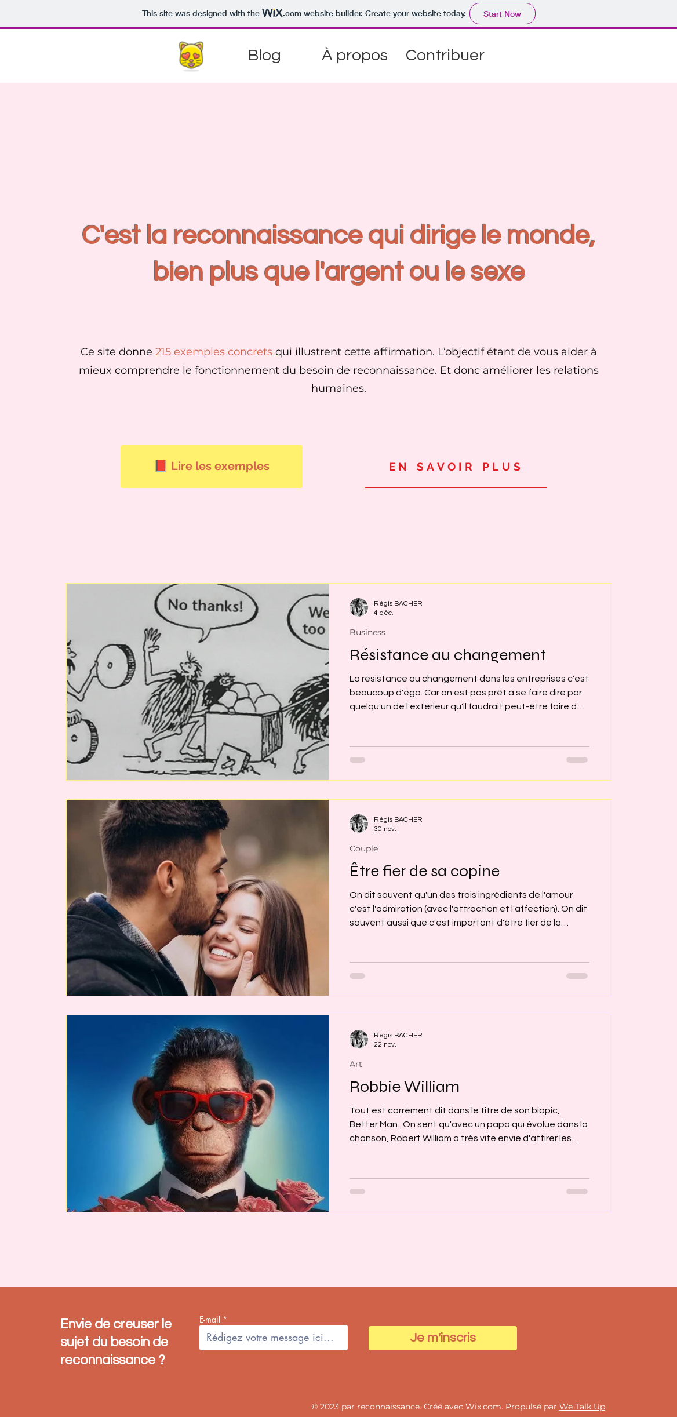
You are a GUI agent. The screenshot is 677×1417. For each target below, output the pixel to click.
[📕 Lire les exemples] (212, 466)
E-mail (209, 1320)
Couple (364, 849)
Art (356, 1064)
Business (367, 633)
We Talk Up (582, 1406)
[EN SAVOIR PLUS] (456, 466)
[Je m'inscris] (443, 1338)
